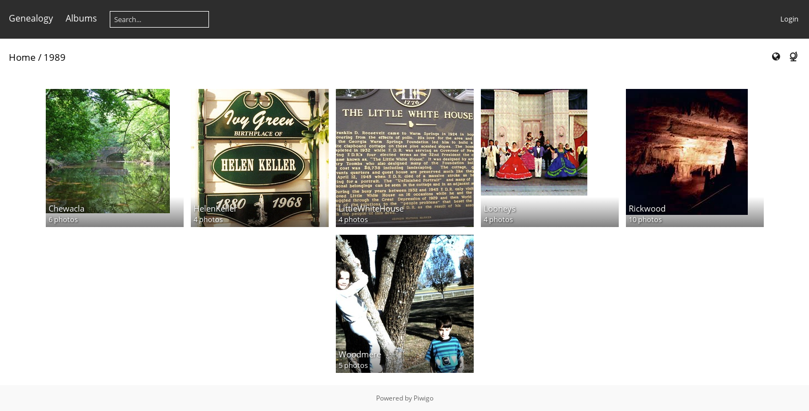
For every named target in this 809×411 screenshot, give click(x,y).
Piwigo (423, 398)
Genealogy (31, 18)
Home (22, 57)
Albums (81, 18)
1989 (55, 57)
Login (789, 19)
